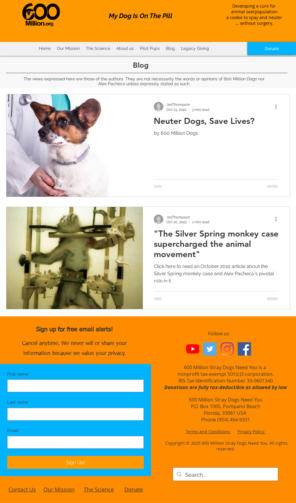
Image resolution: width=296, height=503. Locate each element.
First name (19, 374)
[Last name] (74, 414)
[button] (98, 48)
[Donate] (271, 48)
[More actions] (278, 106)
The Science (99, 489)
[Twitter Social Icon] (210, 349)
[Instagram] (227, 349)
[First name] (74, 386)
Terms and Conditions (208, 431)
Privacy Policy (251, 431)
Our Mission (59, 489)
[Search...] (225, 475)
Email (14, 431)
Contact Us (22, 489)
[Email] (74, 442)
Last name (19, 402)
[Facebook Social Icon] (244, 349)
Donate (133, 489)
